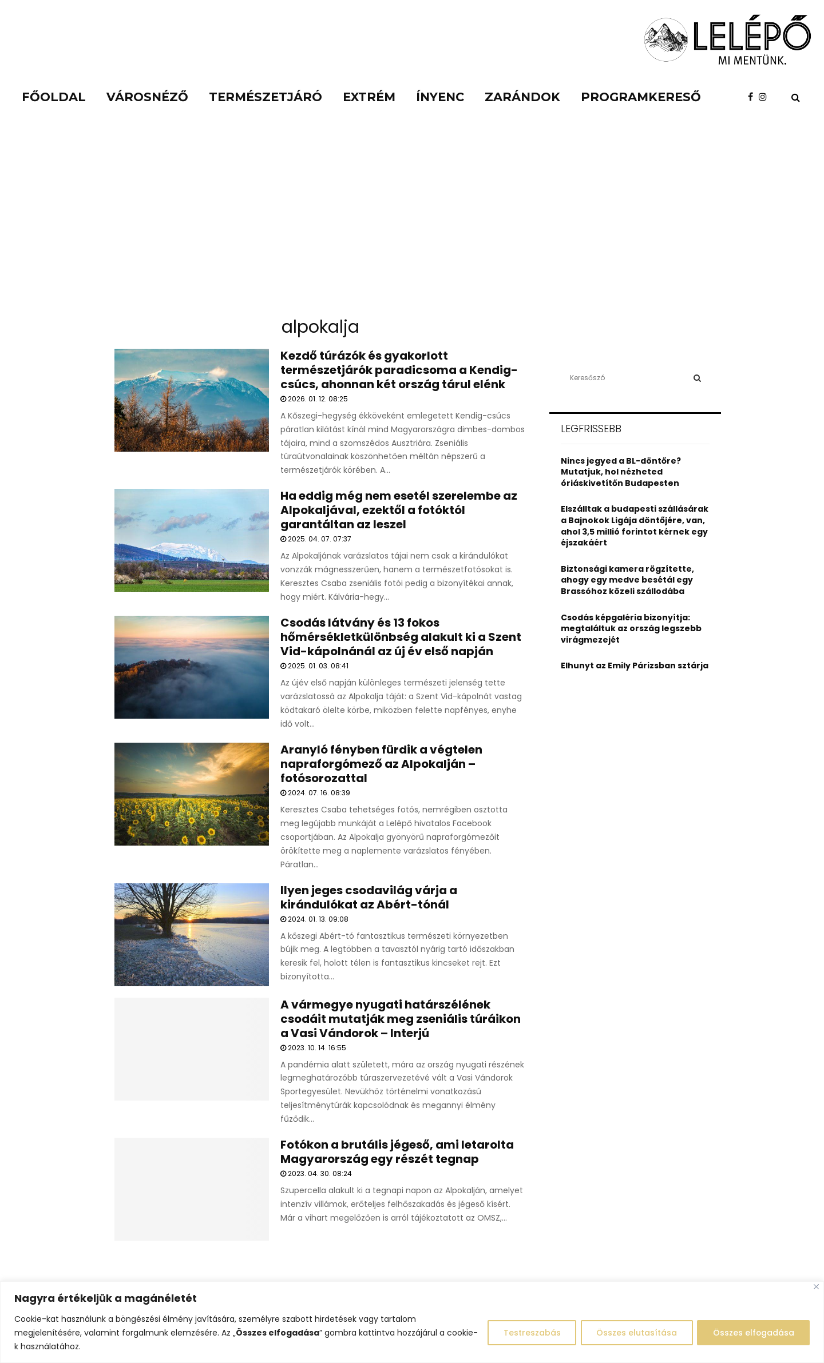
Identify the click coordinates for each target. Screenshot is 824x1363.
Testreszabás (526, 1332)
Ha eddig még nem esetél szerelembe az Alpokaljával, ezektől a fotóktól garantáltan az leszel (398, 510)
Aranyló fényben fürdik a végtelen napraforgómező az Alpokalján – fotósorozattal (381, 764)
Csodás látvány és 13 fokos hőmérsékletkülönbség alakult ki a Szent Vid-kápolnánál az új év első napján (400, 637)
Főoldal (54, 97)
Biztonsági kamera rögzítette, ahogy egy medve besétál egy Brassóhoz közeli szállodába (627, 580)
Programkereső (641, 97)
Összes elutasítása (633, 1332)
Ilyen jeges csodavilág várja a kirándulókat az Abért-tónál (368, 897)
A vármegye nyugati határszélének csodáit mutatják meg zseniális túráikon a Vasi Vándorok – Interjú (400, 1019)
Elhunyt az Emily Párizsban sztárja (634, 665)
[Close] (816, 1286)
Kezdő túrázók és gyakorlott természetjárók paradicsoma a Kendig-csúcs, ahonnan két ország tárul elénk (399, 370)
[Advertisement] (412, 223)
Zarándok (522, 97)
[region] (412, 1322)
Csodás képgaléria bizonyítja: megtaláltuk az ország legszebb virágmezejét (631, 628)
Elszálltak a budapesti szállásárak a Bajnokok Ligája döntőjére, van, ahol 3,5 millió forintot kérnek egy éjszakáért (634, 525)
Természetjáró (265, 97)
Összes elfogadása (752, 1332)
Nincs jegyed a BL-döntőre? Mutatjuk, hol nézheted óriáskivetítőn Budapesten (621, 472)
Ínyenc (440, 97)
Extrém (369, 97)
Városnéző (147, 97)
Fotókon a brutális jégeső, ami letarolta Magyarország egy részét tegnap (397, 1152)
